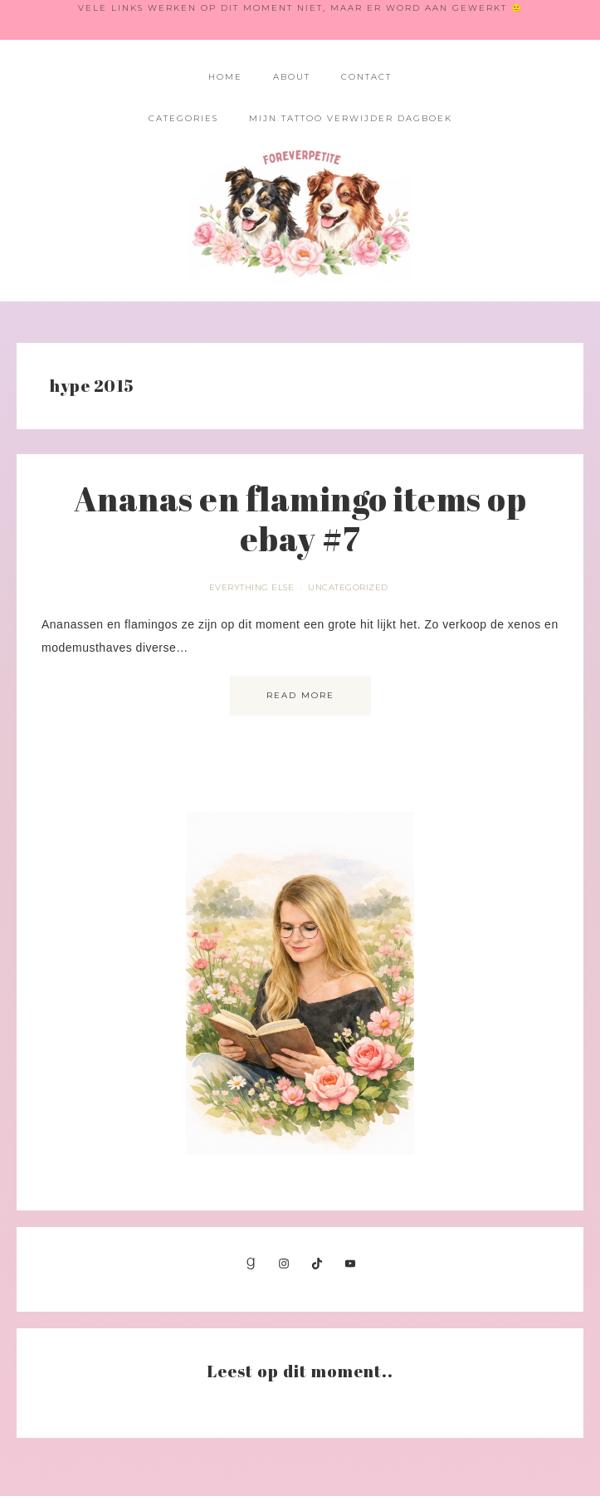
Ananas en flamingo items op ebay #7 (300, 519)
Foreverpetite (300, 212)
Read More (300, 695)
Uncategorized (348, 587)
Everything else (252, 587)
